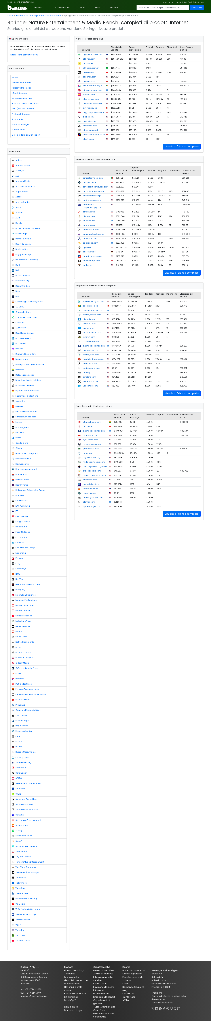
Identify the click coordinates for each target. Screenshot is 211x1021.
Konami (17, 558)
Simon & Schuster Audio (25, 809)
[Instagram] (178, 1008)
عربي (202, 2)
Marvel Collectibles (23, 605)
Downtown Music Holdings (26, 380)
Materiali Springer (20, 124)
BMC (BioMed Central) (23, 108)
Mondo (17, 631)
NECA (16, 647)
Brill (15, 296)
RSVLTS (17, 746)
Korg (16, 563)
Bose (16, 291)
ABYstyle (18, 170)
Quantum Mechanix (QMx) (26, 710)
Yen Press (18, 935)
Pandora (18, 678)
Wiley (16, 925)
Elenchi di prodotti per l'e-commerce (76, 982)
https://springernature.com (24, 54)
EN (163, 2)
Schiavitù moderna (162, 1002)
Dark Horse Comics (23, 333)
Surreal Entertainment (24, 846)
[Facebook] (160, 1008)
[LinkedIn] (156, 1008)
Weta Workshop (21, 919)
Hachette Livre (21, 464)
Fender (17, 422)
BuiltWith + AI (159, 980)
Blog (124, 990)
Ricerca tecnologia (74, 970)
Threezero (19, 877)
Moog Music (19, 636)
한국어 (184, 2)
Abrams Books (21, 165)
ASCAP (17, 207)
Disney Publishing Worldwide (28, 364)
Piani (82, 7)
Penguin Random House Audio (29, 694)
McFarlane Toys (21, 621)
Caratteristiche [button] (60, 7)
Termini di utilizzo (161, 996)
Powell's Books (21, 699)
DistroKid (18, 369)
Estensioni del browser (164, 983)
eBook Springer (19, 93)
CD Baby (18, 306)
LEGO (16, 574)
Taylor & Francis (21, 856)
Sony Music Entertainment (26, 820)
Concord (18, 322)
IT (174, 2)
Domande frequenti (133, 987)
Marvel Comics (21, 610)
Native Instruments (23, 642)
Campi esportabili (132, 973)
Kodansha (19, 553)
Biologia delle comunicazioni (26, 135)
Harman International (24, 469)
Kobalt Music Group (23, 547)
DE (166, 2)
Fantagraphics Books (24, 416)
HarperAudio (20, 474)
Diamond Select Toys (24, 354)
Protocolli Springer (21, 114)
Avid (16, 217)
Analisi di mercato (103, 973)
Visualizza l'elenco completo (182, 146)
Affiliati (126, 1000)
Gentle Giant (20, 443)
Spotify (17, 830)
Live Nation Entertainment (26, 584)
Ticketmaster (20, 883)
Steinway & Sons (22, 835)
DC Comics (19, 343)
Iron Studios (19, 537)
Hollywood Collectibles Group (28, 490)
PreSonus (18, 705)
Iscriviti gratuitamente (24, 2)
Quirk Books (19, 715)
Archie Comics (21, 202)
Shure (16, 794)
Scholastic (19, 767)
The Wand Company (24, 867)
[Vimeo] (171, 1008)
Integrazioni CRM (161, 987)
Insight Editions (21, 532)
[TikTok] (164, 1008)
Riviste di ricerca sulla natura (26, 103)
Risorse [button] (114, 7)
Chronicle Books (22, 312)
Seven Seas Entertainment (27, 783)
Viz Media (18, 904)
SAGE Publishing (21, 762)
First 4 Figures (20, 427)
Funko (16, 437)
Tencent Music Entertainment (28, 862)
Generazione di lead (104, 970)
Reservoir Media (22, 731)
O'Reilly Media (20, 663)
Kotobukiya (19, 568)
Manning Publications (24, 600)
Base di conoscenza (133, 970)
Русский (178, 2)
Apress (17, 196)
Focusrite (18, 432)
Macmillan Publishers (24, 595)
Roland (17, 741)
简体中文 (196, 2)
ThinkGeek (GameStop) (25, 872)
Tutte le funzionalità (104, 1006)
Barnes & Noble (21, 238)
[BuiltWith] (17, 7)
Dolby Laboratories (23, 375)
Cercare (197, 7)
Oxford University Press (25, 668)
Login (10, 2)
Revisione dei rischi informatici (103, 988)
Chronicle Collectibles (24, 317)
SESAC (17, 778)
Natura (15, 77)
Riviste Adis (17, 119)
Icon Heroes (20, 500)
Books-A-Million (21, 275)
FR (169, 2)
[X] (153, 1008)
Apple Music (20, 191)
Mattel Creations (22, 615)
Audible (17, 212)
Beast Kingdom (21, 244)
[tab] (39, 77)
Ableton (17, 160)
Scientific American (21, 82)
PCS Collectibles (22, 684)
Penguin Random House (26, 689)
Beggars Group (21, 254)
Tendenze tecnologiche (71, 975)
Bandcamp (19, 233)
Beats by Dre (20, 249)
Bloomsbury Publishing (25, 259)
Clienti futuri (99, 983)
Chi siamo (128, 993)
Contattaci (128, 996)
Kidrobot (18, 542)
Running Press (20, 757)
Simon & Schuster (22, 804)
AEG (15, 176)
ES (172, 2)
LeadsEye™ (70, 1000)
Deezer (17, 348)
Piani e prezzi (71, 1006)
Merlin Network (21, 626)
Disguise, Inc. (20, 359)
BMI (15, 270)
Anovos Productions (23, 186)
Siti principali (71, 996)
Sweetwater (20, 851)
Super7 (17, 841)
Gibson (17, 448)
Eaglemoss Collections (25, 396)
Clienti (97, 7)
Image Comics (21, 521)
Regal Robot (20, 725)
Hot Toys (18, 495)
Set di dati (157, 977)
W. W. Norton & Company (26, 909)
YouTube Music (21, 940)
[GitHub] (175, 1008)
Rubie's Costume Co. (24, 752)
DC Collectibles (21, 338)
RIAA (16, 736)
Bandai (17, 223)
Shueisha (18, 788)
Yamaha (18, 930)
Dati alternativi (101, 993)
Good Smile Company (25, 453)
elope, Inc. (19, 401)
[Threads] (167, 1008)
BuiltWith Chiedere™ (75, 993)
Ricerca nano (18, 129)
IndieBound (19, 526)
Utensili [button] (37, 7)
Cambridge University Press (27, 301)
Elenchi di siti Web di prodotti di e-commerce (38, 15)
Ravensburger (21, 720)
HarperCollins (20, 479)
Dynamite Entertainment (25, 390)
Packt (16, 673)
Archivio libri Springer (22, 98)
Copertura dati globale (101, 1002)
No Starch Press (21, 652)
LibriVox (17, 579)
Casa (10, 15)
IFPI (15, 511)
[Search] (163, 7)
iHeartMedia (20, 516)
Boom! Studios (21, 286)
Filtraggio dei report (104, 996)
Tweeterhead (20, 893)
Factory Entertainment (24, 411)
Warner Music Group (24, 914)
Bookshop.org (20, 280)
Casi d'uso (99, 1010)
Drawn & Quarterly (23, 385)
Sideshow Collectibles (25, 799)
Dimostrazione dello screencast (104, 1015)
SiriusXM (18, 815)
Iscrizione (69, 1010)
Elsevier (17, 406)
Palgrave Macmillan (22, 88)
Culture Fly (19, 327)
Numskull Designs (22, 657)
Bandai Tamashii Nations (26, 228)
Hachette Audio (21, 458)
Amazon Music (21, 181)
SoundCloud (20, 825)
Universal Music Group (25, 898)
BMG (16, 265)
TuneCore (18, 888)
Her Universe (20, 485)
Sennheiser (19, 773)
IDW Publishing (21, 506)
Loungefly (18, 589)
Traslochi (157, 992)
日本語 (190, 2)
